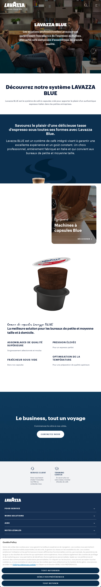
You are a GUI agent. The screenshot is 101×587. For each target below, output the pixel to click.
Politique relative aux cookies (24, 564)
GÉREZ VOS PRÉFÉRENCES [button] (50, 577)
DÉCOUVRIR (39, 239)
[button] (86, 5)
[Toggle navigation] (96, 5)
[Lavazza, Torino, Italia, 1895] (13, 6)
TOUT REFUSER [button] (50, 583)
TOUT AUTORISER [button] (50, 570)
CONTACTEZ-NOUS (50, 434)
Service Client (38, 473)
